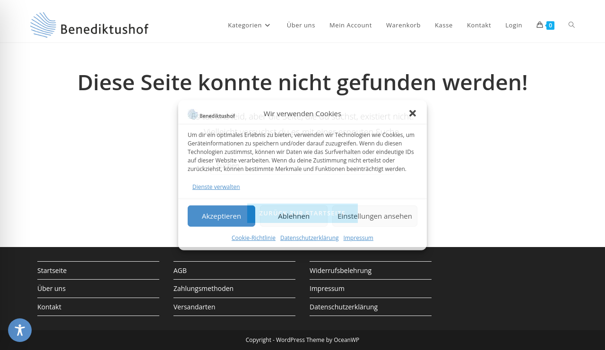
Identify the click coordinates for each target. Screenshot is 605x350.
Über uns (51, 288)
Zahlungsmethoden (203, 288)
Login (513, 25)
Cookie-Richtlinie (254, 238)
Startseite (52, 270)
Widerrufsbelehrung (341, 270)
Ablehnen (294, 216)
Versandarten (194, 306)
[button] (412, 113)
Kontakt (49, 306)
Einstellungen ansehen (374, 216)
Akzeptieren (221, 216)
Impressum (358, 238)
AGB (180, 270)
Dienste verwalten (216, 186)
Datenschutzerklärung (309, 238)
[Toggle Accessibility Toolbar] (20, 330)
